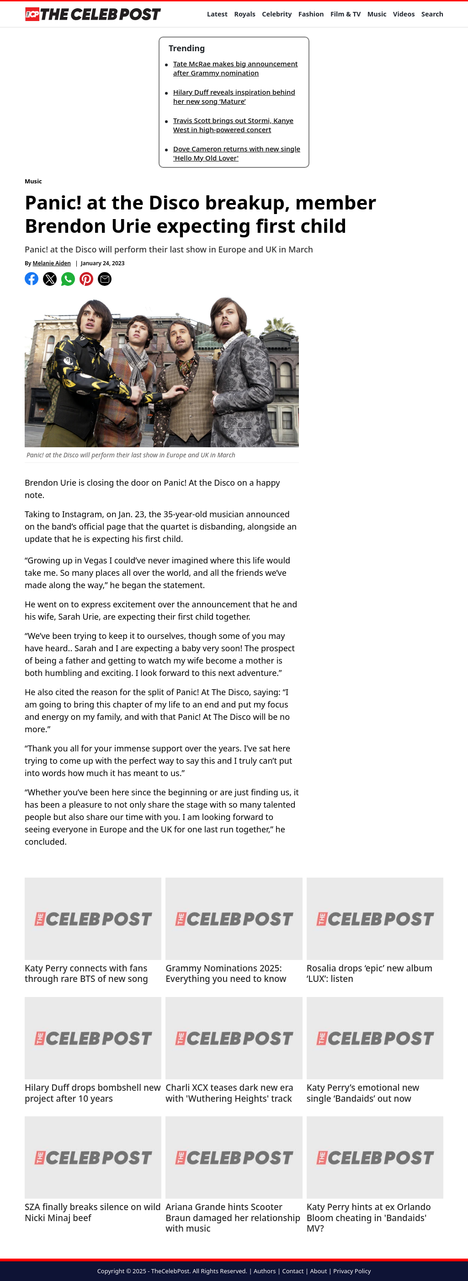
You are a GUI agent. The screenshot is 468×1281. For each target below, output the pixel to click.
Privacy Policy (352, 1271)
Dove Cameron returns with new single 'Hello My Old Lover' (236, 153)
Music (377, 14)
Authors (265, 1271)
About (318, 1271)
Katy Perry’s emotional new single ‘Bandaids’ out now (363, 1093)
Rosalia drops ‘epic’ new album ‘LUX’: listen (370, 974)
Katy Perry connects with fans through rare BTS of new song (86, 974)
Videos (404, 14)
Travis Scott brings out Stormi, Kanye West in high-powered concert (233, 125)
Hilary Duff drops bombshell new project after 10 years (93, 1093)
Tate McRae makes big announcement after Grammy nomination (235, 68)
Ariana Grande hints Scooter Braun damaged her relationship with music (232, 1218)
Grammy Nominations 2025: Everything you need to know (225, 974)
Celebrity (277, 14)
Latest (217, 14)
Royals (244, 14)
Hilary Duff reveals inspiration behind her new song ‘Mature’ (234, 96)
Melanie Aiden (52, 263)
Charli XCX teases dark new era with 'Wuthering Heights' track (229, 1093)
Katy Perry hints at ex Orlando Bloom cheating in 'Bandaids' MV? (369, 1218)
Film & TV (345, 14)
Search (432, 14)
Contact (292, 1271)
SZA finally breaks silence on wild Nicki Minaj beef (93, 1213)
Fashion (311, 14)
